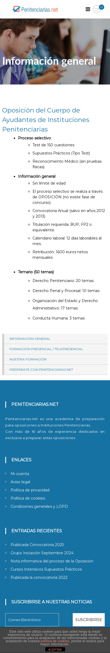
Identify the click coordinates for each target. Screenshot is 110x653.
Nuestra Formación (28, 359)
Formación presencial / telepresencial (46, 349)
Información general (30, 339)
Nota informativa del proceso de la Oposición (52, 561)
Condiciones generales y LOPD (39, 506)
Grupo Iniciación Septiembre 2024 (42, 553)
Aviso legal (20, 482)
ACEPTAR (55, 649)
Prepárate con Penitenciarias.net (41, 370)
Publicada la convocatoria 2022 (39, 577)
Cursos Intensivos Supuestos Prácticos (46, 569)
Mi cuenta (20, 473)
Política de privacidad (30, 490)
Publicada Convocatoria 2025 (37, 544)
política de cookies (55, 641)
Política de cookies (28, 498)
